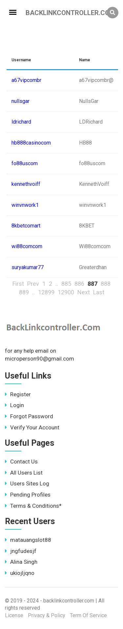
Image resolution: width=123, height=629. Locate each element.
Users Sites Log (27, 483)
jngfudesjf (20, 551)
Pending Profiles (28, 494)
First (18, 283)
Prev (33, 283)
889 (24, 292)
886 (79, 283)
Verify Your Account (32, 427)
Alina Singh (21, 562)
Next (83, 292)
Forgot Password (29, 416)
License (14, 615)
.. (56, 283)
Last (98, 292)
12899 (46, 292)
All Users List (24, 472)
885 (66, 283)
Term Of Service (88, 615)
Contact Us (21, 461)
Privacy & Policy (46, 615)
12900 (66, 292)
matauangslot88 (28, 540)
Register (18, 394)
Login (14, 405)
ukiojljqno (19, 573)
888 (106, 283)
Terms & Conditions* (33, 505)
